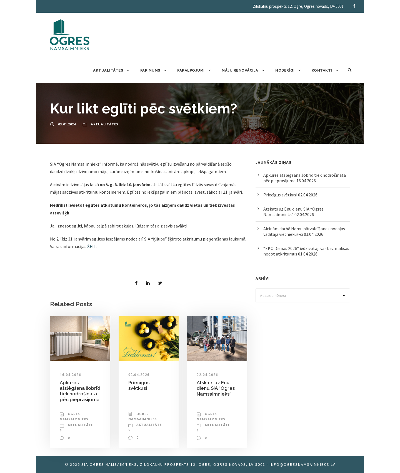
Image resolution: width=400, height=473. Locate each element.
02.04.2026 (139, 374)
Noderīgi (284, 70)
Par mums (150, 70)
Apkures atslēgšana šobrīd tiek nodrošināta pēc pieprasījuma (80, 391)
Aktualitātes (108, 70)
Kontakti (322, 70)
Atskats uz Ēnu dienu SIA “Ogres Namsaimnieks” (216, 388)
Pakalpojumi (191, 70)
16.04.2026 (70, 374)
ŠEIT (91, 246)
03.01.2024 (67, 124)
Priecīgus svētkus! (138, 385)
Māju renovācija (240, 70)
